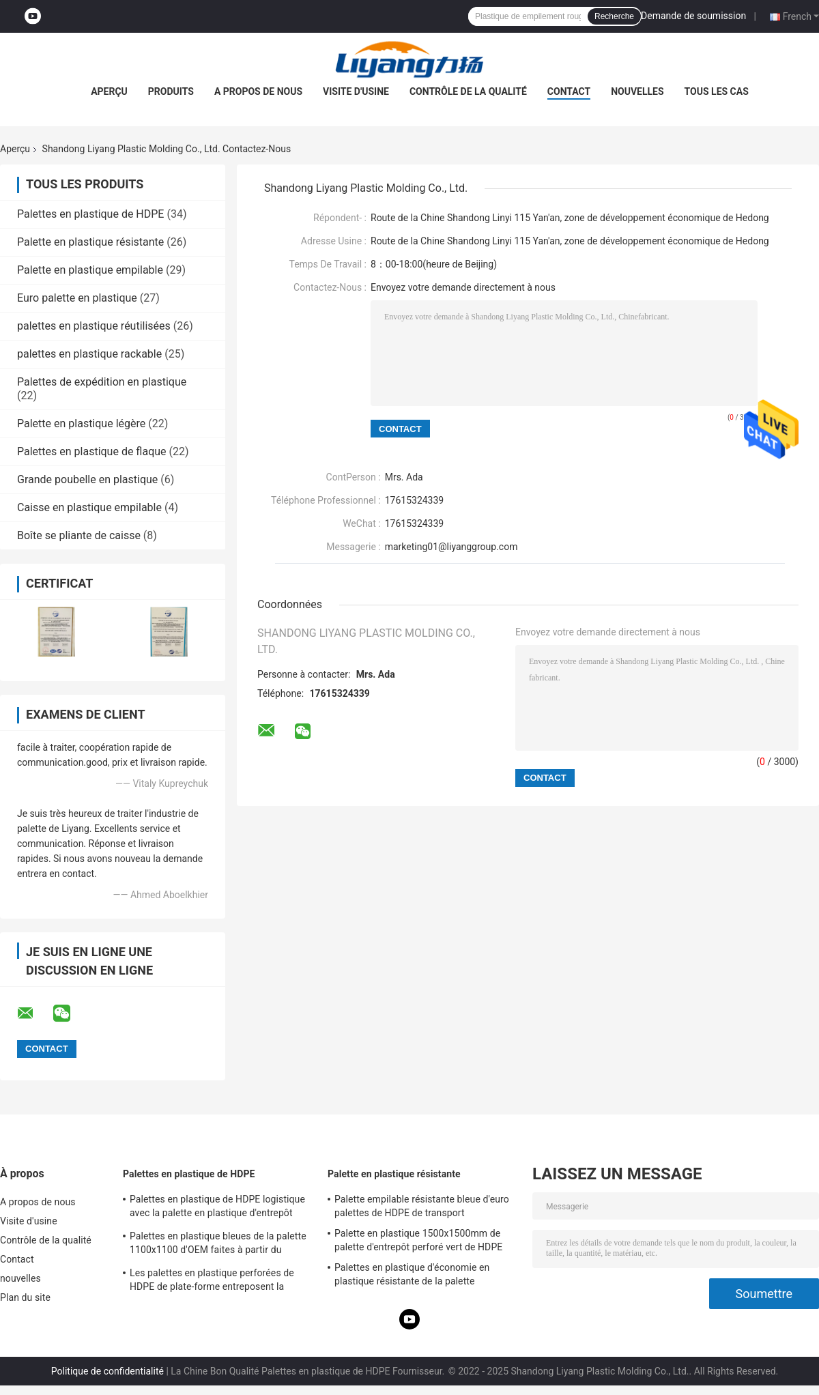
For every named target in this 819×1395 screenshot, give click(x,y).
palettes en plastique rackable (89, 353)
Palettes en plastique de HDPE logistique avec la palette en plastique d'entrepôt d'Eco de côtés (217, 1208)
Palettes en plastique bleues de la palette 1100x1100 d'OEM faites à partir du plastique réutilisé (218, 1245)
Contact (568, 91)
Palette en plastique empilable (90, 269)
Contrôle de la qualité (468, 91)
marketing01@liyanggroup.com (451, 546)
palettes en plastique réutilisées (94, 325)
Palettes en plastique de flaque (92, 451)
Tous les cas (717, 91)
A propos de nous (258, 91)
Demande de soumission (693, 15)
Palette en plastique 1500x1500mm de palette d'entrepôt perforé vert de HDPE (418, 1240)
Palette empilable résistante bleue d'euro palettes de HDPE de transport (421, 1206)
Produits (171, 91)
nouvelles (637, 91)
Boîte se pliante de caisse (79, 535)
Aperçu (109, 91)
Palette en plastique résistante (90, 241)
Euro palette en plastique (77, 297)
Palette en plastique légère (81, 423)
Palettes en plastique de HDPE (90, 213)
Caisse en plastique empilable (89, 507)
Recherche (614, 16)
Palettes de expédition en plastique (101, 381)
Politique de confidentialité (107, 1371)
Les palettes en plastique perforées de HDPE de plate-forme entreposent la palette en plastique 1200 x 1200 (212, 1281)
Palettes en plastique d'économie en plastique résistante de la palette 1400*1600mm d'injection (411, 1276)
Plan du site (25, 1297)
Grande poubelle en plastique (87, 479)
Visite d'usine (356, 91)
